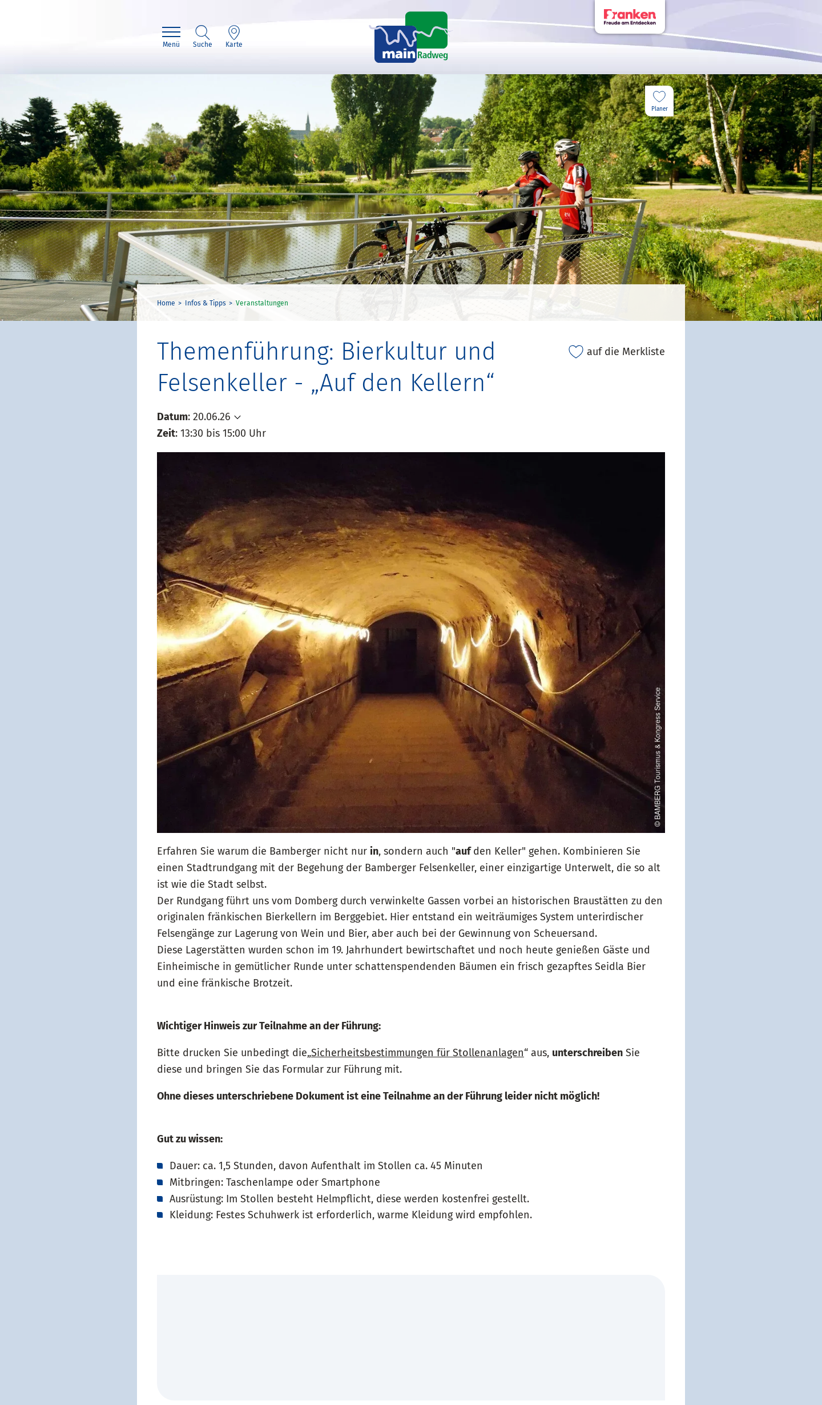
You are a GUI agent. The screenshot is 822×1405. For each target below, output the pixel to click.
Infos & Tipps (205, 303)
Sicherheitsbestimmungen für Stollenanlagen (417, 1052)
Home (166, 303)
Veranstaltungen (262, 303)
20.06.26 (212, 416)
